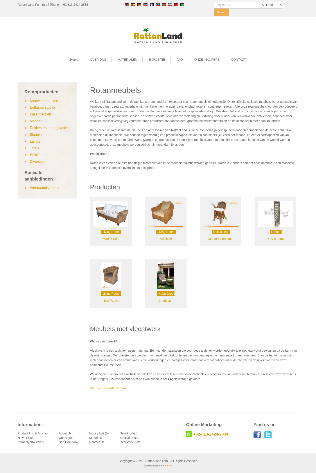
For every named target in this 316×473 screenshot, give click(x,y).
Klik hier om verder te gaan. (108, 388)
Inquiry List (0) (99, 433)
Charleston (165, 300)
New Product (128, 433)
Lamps (275, 232)
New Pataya (111, 300)
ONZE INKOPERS (207, 59)
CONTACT (238, 59)
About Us (65, 433)
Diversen (37, 161)
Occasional (220, 232)
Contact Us (96, 442)
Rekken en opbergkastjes (50, 128)
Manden (36, 121)
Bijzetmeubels (41, 114)
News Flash (26, 437)
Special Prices (129, 437)
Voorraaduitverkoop (45, 188)
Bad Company (68, 442)
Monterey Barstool (220, 239)
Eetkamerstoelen (43, 107)
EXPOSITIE (157, 59)
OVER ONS (98, 59)
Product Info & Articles (33, 433)
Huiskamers (39, 155)
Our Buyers (66, 437)
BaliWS (168, 465)
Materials (95, 437)
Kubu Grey (166, 293)
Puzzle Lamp (276, 239)
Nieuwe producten (44, 101)
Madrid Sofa (111, 239)
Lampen (36, 141)
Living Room (111, 232)
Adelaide (166, 239)
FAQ (180, 59)
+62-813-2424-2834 (210, 434)
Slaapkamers (40, 134)
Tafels (34, 148)
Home (74, 59)
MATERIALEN (127, 59)
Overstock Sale (130, 442)
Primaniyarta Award (31, 442)
